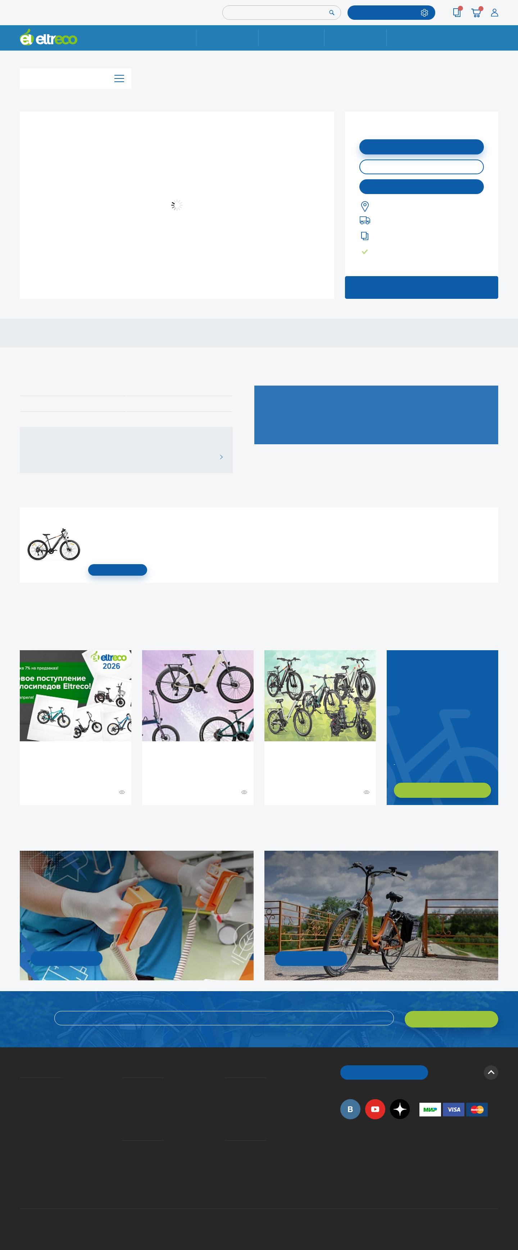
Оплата (355, 37)
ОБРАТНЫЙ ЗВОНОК (384, 1070)
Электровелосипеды (22, 1103)
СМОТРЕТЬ (117, 569)
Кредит (123, 1103)
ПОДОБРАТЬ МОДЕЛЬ (386, 12)
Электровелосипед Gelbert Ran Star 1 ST (90, 518)
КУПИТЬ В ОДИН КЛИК (421, 165)
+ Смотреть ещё (21, 820)
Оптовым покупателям (22, 1154)
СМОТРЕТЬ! (311, 958)
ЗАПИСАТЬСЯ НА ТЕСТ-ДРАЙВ (421, 286)
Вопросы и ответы (227, 1082)
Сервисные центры (227, 1164)
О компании (21, 1082)
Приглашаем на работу (22, 1143)
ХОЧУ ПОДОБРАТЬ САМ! (442, 790)
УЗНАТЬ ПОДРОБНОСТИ (66, 958)
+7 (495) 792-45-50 (494, 44)
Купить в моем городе (421, 185)
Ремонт (227, 37)
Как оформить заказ (227, 1093)
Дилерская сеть (226, 1154)
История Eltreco (22, 1093)
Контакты (418, 37)
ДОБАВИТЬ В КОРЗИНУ (421, 146)
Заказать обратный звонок (395, 761)
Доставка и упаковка (291, 37)
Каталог (75, 76)
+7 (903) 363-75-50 (423, 1182)
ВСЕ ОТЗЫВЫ (218, 457)
